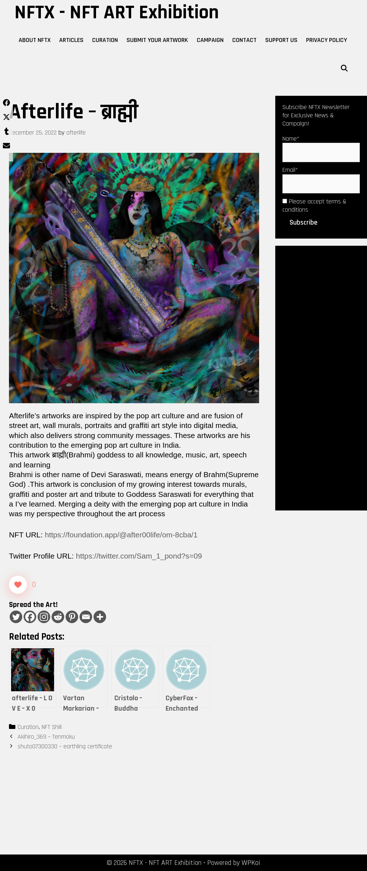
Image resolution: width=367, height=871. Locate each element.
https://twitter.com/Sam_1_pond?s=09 (139, 556)
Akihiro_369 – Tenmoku (46, 737)
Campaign (210, 40)
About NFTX (35, 40)
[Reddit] (58, 617)
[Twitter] (16, 617)
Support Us (281, 40)
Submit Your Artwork (157, 40)
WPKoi (251, 862)
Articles (71, 40)
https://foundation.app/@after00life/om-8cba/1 (121, 535)
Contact (244, 40)
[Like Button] (18, 585)
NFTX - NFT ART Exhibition (116, 12)
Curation (105, 40)
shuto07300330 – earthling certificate (65, 746)
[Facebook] (30, 617)
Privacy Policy (326, 40)
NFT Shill (52, 727)
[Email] (86, 617)
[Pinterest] (72, 617)
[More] (100, 617)
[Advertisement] (321, 377)
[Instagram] (44, 617)
